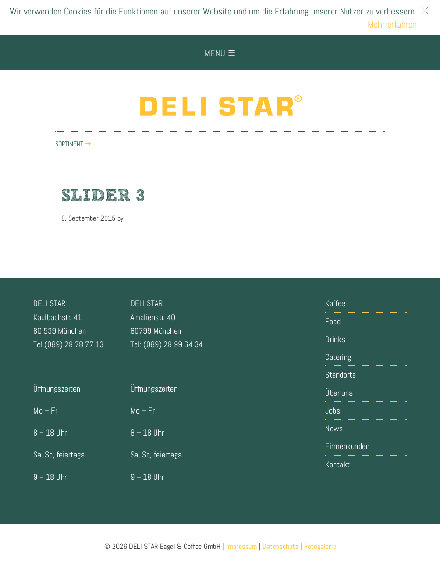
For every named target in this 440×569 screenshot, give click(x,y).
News (334, 428)
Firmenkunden (347, 446)
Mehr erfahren (392, 24)
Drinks (335, 339)
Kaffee (335, 303)
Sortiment (73, 144)
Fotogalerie (320, 546)
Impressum (241, 546)
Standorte (340, 374)
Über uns (339, 392)
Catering (338, 356)
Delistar (220, 105)
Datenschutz (280, 546)
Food (333, 321)
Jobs (332, 410)
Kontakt (337, 464)
